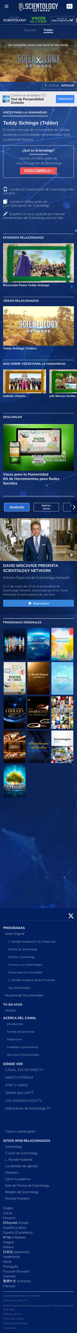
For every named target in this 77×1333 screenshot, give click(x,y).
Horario (10, 1010)
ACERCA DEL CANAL (19, 1018)
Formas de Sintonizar (21, 1031)
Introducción (15, 1024)
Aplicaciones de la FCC (16, 1300)
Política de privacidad (15, 1323)
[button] (74, 507)
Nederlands (11, 1257)
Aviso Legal (9, 1327)
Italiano (8, 1247)
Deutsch (9, 1218)
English (8, 1208)
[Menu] (6, 6)
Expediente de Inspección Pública (21, 1295)
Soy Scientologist (19, 988)
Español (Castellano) (18, 1232)
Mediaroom (14, 1039)
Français (9, 1286)
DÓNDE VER (13, 1064)
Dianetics (12, 1172)
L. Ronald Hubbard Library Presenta (31, 980)
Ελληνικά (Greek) (16, 1223)
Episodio (30, 30)
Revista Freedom (17, 1198)
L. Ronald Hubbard (18, 1159)
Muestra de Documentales (24, 995)
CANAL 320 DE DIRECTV (24, 1070)
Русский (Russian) (16, 1271)
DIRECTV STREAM (19, 1077)
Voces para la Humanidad (25, 972)
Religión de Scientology (22, 1192)
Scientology (13, 1146)
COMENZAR (65, 98)
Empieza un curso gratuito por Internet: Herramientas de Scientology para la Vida (34, 216)
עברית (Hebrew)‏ (14, 1237)
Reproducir (38, 603)
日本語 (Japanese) (16, 1252)
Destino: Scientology (21, 957)
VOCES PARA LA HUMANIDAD (25, 112)
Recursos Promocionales (23, 1055)
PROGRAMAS (14, 928)
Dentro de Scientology (22, 949)
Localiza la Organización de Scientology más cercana (38, 191)
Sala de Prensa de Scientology (27, 1185)
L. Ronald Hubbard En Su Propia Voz (32, 941)
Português (10, 1266)
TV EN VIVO (12, 1004)
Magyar (8, 1242)
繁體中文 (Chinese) (17, 1281)
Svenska (9, 1276)
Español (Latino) (14, 1227)
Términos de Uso (12, 1313)
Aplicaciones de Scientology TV (28, 1108)
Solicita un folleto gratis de (26, 203)
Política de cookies (13, 1318)
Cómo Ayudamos (18, 1179)
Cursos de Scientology (21, 1153)
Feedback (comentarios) (22, 1047)
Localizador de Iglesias (21, 1166)
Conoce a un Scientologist (25, 964)
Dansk (7, 1213)
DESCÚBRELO (38, 170)
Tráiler (48, 30)
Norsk (7, 1261)
